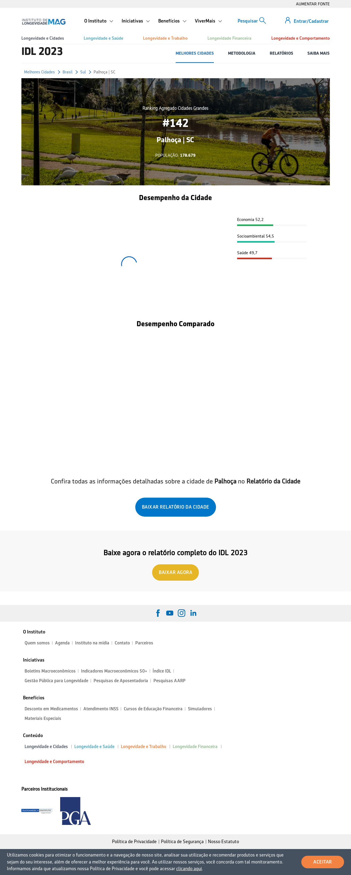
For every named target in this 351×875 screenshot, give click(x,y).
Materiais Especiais (43, 718)
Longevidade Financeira (229, 38)
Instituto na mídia (92, 642)
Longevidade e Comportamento (300, 38)
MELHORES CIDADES (195, 53)
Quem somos (37, 642)
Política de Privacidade (134, 841)
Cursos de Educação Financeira (153, 708)
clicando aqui (189, 868)
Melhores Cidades (39, 72)
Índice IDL (162, 671)
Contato (122, 642)
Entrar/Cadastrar (311, 21)
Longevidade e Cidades (42, 38)
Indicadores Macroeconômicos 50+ (114, 671)
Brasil (67, 72)
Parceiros (144, 642)
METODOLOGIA (241, 53)
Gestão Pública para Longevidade (56, 680)
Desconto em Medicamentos (51, 708)
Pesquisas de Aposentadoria (121, 680)
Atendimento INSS (100, 708)
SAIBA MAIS (318, 53)
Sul (83, 72)
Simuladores (200, 708)
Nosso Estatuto (223, 841)
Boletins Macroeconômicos (50, 671)
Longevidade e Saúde (103, 38)
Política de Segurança (182, 841)
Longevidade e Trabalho (165, 38)
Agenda (62, 642)
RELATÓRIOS (281, 53)
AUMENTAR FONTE (313, 4)
